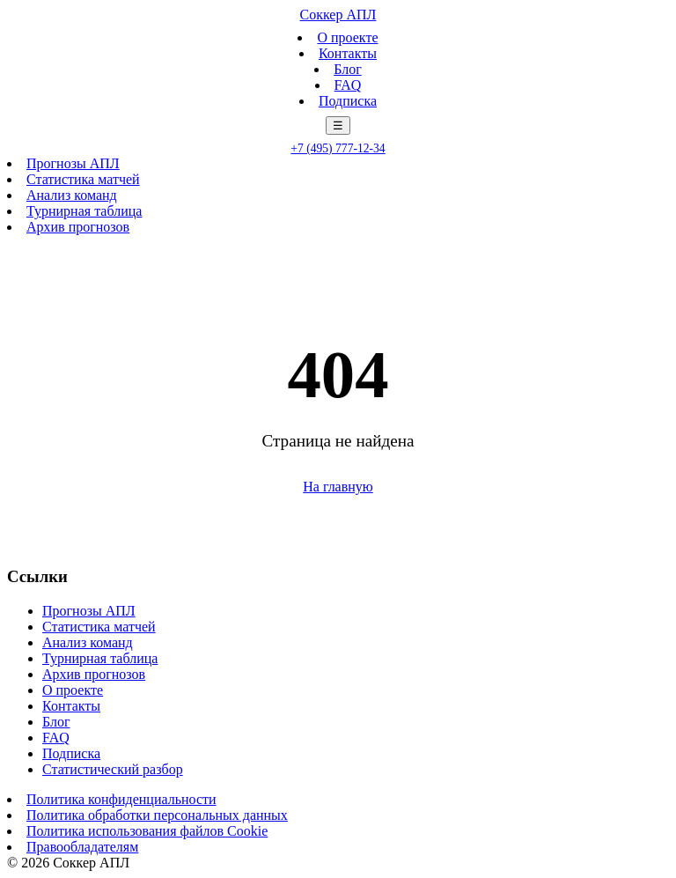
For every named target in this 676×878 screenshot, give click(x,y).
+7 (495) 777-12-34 (337, 148)
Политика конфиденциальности (121, 799)
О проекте (347, 37)
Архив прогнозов (77, 226)
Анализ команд (71, 195)
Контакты (348, 53)
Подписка (348, 100)
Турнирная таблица (84, 210)
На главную (338, 486)
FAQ (348, 84)
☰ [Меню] (338, 125)
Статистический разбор (112, 769)
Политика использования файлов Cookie (147, 830)
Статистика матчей (83, 179)
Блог (348, 69)
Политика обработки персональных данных (157, 815)
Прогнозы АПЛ (73, 163)
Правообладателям (82, 846)
